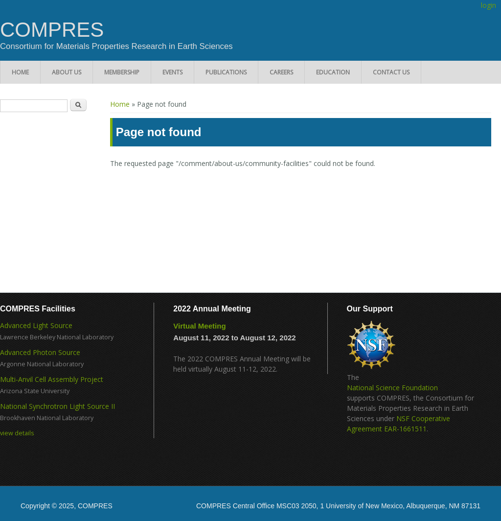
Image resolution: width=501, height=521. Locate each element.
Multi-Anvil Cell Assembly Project (51, 379)
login (488, 5)
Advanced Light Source (36, 325)
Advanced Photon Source (40, 352)
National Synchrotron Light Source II (57, 406)
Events (172, 72)
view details (17, 433)
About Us (66, 72)
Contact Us (391, 72)
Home (20, 72)
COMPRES (52, 30)
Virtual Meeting (199, 326)
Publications (226, 72)
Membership (121, 72)
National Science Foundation (392, 387)
